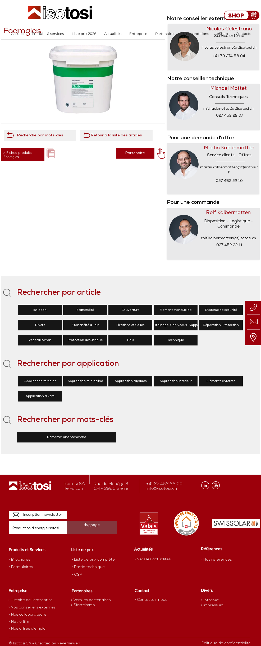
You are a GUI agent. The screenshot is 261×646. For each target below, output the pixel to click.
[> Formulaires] (32, 567)
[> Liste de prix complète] (93, 559)
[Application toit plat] (40, 381)
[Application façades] (130, 381)
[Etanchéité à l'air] (85, 325)
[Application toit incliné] (85, 381)
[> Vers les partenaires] (91, 600)
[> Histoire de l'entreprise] (30, 600)
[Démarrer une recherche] (66, 437)
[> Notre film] (19, 622)
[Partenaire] (135, 153)
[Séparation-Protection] (221, 325)
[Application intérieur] (176, 381)
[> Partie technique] (90, 567)
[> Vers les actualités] (153, 559)
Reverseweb (68, 643)
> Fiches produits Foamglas (17, 154)
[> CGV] (90, 575)
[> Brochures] (29, 559)
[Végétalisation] (40, 340)
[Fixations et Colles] (130, 325)
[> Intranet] (210, 600)
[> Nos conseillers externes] (32, 607)
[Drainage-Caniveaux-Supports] (178, 325)
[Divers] (40, 325)
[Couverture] (130, 310)
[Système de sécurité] (221, 310)
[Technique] (176, 340)
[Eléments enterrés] (221, 381)
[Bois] (130, 340)
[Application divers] (40, 396)
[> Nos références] (216, 559)
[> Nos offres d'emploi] (28, 628)
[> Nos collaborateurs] (27, 614)
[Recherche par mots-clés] (40, 135)
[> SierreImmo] (89, 605)
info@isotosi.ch (161, 489)
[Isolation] (40, 310)
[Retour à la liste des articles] (116, 135)
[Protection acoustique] (85, 340)
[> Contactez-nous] (151, 600)
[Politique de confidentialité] (226, 643)
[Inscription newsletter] (38, 515)
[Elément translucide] (176, 310)
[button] (48, 34)
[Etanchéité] (85, 310)
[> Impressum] (212, 605)
